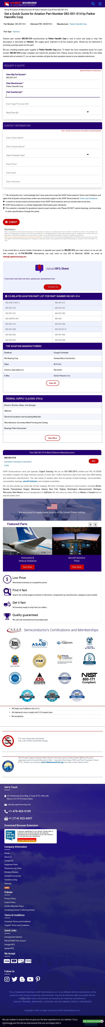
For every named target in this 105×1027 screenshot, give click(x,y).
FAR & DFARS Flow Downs (15, 940)
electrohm (58, 369)
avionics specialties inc (14, 369)
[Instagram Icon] (6, 979)
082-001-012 (10, 313)
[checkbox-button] (4, 195)
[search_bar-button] (93, 4)
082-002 (58, 318)
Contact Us (8, 860)
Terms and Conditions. (89, 198)
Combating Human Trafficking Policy (19, 910)
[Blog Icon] (22, 979)
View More (52, 438)
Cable (6, 465)
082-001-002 (60, 313)
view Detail (27, 567)
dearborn (8, 352)
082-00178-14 (60, 329)
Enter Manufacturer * (14, 83)
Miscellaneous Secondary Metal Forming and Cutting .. (26, 422)
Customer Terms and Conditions (17, 921)
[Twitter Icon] (14, 979)
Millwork (7, 411)
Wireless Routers (11, 872)
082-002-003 (10, 340)
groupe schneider (61, 352)
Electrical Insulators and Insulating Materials (22, 416)
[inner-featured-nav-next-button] (95, 524)
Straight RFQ (9, 944)
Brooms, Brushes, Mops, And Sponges (20, 405)
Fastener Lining (10, 879)
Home (6, 853)
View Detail (76, 567)
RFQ (93, 461)
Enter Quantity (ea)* (14, 92)
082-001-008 (10, 329)
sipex (6, 364)
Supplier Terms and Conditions (16, 925)
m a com (57, 364)
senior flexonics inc (62, 375)
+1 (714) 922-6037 (20, 818)
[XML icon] (52, 888)
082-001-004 (60, 324)
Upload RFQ (9, 948)
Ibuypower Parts (11, 864)
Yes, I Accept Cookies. (92, 1021)
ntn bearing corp (11, 358)
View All (52, 383)
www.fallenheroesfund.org (52, 762)
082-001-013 (60, 302)
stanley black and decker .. (65, 358)
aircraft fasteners (30, 481)
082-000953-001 (12, 318)
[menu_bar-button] (100, 4)
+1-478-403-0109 (19, 811)
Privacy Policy (10, 898)
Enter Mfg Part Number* (16, 74)
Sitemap (7, 883)
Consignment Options (13, 937)
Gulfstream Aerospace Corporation (18, 461)
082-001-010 (10, 308)
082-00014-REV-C (12, 302)
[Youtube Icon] (30, 979)
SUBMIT (11, 222)
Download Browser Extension (21, 825)
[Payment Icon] (6, 962)
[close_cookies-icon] (102, 1021)
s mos (6, 375)
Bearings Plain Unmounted (15, 428)
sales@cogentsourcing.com (14, 256)
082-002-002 (10, 334)
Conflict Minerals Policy (14, 906)
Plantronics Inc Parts (13, 868)
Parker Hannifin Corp (78, 24)
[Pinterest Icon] (38, 979)
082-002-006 (60, 340)
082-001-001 (60, 308)
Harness (16, 31)
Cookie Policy (9, 902)
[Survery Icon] (27, 839)
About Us (8, 857)
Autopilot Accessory (12, 876)
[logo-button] (52, 4)
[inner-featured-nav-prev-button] (90, 524)
